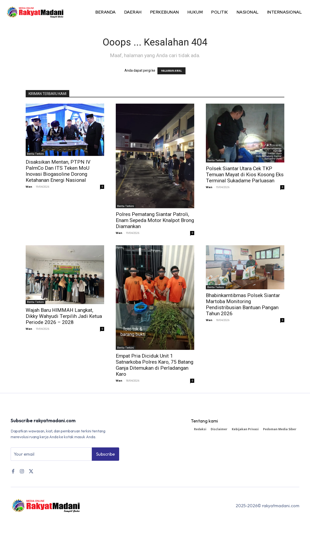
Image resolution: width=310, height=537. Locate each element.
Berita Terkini (35, 153)
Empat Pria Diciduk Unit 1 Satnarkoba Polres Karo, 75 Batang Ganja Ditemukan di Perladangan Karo (154, 365)
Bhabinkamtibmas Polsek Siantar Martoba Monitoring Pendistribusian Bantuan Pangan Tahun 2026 (243, 304)
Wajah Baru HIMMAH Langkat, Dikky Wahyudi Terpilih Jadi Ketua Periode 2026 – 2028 (64, 316)
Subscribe (105, 454)
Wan (29, 186)
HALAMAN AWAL (171, 70)
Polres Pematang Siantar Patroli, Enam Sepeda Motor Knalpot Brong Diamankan (155, 220)
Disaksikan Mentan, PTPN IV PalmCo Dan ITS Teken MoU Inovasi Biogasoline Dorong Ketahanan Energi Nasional (58, 171)
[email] (51, 454)
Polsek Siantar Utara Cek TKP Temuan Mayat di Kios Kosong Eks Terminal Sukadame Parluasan (245, 175)
